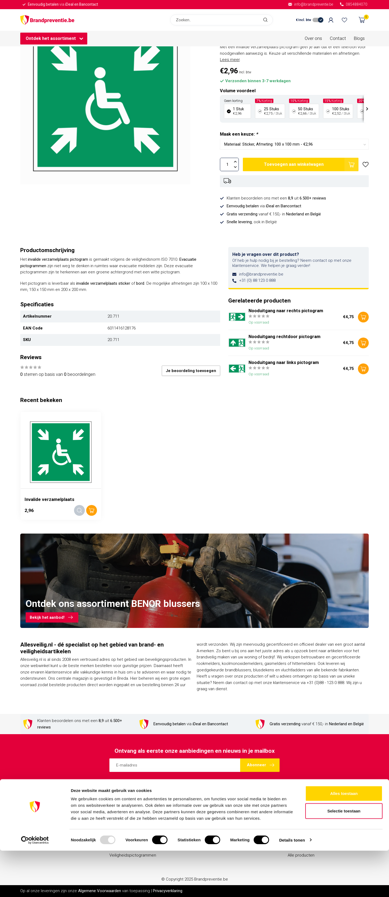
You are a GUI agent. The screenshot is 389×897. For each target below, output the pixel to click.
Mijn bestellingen (303, 819)
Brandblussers (122, 809)
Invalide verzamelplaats (49, 499)
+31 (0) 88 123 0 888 (257, 280)
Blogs (359, 38)
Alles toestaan (344, 839)
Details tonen (292, 886)
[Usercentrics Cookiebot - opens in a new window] (35, 886)
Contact (338, 38)
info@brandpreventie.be (261, 274)
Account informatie (305, 809)
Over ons (313, 38)
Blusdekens (119, 819)
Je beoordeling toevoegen (191, 371)
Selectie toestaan (344, 857)
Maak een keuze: (239, 134)
